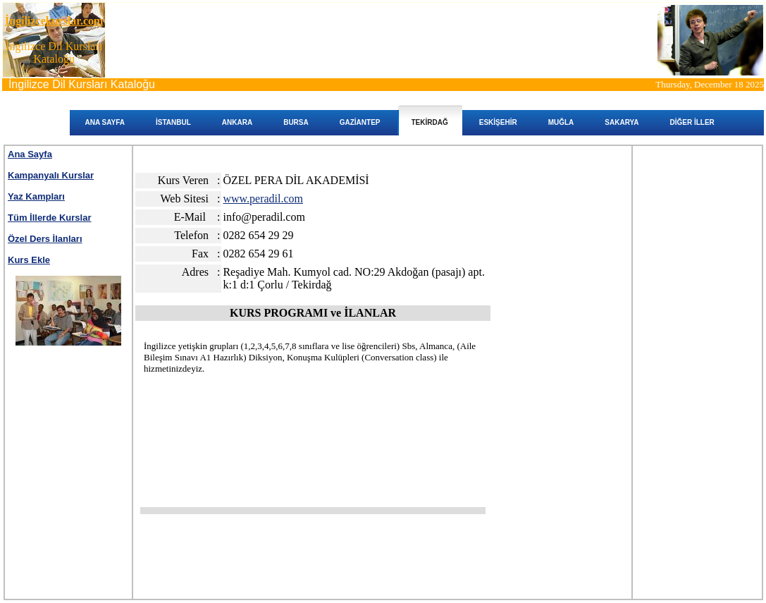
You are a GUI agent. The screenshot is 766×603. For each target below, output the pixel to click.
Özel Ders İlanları (45, 238)
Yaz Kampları (36, 196)
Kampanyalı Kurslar (51, 175)
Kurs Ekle (29, 260)
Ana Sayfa (30, 154)
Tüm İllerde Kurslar (49, 217)
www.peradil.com (263, 199)
